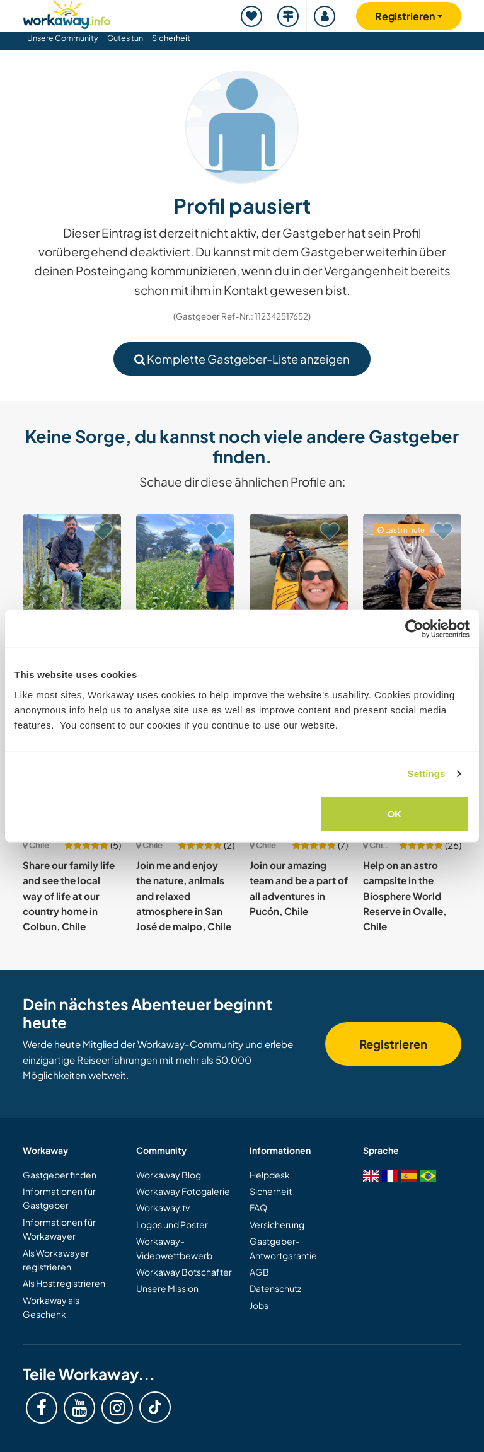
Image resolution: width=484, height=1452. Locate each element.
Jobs (259, 1305)
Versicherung (277, 1224)
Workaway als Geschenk (51, 1307)
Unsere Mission (167, 1288)
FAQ (258, 1207)
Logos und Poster (172, 1224)
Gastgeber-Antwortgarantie (283, 1247)
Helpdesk (270, 1174)
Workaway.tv (163, 1207)
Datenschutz (275, 1288)
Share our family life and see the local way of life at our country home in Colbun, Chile (69, 895)
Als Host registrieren (64, 1283)
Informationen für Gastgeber (59, 1198)
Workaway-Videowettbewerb (174, 1247)
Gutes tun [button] (125, 38)
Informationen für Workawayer (59, 1229)
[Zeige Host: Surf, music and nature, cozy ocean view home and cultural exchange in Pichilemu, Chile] (299, 563)
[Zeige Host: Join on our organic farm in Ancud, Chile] (185, 563)
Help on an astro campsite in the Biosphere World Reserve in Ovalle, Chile (404, 895)
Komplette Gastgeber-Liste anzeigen (242, 359)
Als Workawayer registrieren (56, 1259)
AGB (259, 1271)
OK (395, 813)
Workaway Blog (168, 1174)
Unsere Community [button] (62, 38)
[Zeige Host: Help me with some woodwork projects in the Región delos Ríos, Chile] (412, 563)
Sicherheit (171, 38)
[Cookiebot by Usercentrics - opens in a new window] (414, 628)
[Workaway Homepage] (67, 13)
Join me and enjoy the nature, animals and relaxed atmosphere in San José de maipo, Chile (183, 895)
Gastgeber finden (59, 1174)
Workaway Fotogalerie (183, 1191)
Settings (427, 773)
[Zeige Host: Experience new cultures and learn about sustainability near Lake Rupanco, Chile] (72, 563)
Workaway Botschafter (184, 1271)
